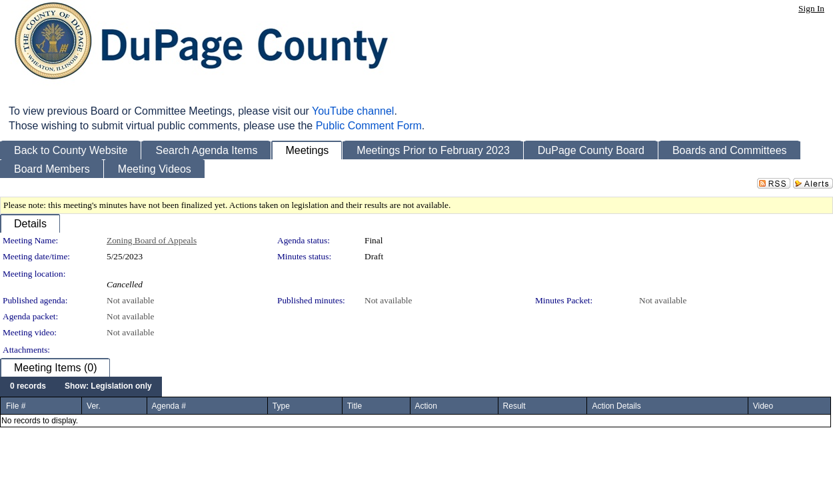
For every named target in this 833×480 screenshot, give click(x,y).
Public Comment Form (369, 125)
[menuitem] (28, 386)
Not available (130, 300)
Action (426, 406)
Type (281, 406)
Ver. (94, 406)
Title (354, 406)
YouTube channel (353, 111)
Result (514, 406)
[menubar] (81, 387)
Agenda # (169, 406)
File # (15, 406)
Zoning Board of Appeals (152, 240)
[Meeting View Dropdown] (108, 387)
